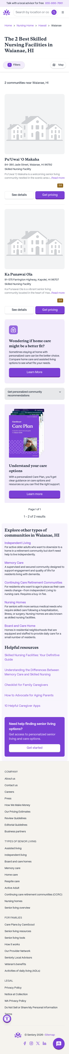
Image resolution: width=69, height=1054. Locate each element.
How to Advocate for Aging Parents (29, 695)
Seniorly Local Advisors (18, 957)
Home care (11, 875)
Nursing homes (13, 901)
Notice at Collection (16, 994)
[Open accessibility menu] (7, 1019)
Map (58, 64)
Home (8, 25)
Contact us (11, 785)
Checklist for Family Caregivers (26, 685)
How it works (12, 944)
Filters (14, 65)
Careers (9, 792)
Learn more (34, 494)
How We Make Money (17, 805)
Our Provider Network (17, 951)
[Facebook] (25, 1043)
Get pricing (50, 195)
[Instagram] (31, 1043)
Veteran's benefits (15, 964)
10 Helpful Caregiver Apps (22, 706)
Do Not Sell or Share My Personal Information (31, 1007)
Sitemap (50, 1035)
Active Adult (12, 888)
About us (10, 779)
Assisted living (13, 848)
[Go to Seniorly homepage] (7, 12)
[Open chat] (59, 1044)
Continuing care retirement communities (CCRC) (33, 894)
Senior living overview (17, 908)
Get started (34, 748)
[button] (54, 12)
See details (19, 195)
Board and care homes (18, 861)
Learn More (34, 372)
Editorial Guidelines (16, 825)
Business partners (15, 831)
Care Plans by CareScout (20, 924)
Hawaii (42, 25)
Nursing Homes (15, 602)
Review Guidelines (15, 818)
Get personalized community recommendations (34, 394)
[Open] (62, 12)
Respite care (12, 881)
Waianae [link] (56, 25)
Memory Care (14, 563)
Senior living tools (15, 938)
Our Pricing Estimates (17, 812)
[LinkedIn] (44, 1043)
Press (8, 798)
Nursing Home (25, 25)
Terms (8, 1014)
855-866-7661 (54, 3)
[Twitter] (38, 1043)
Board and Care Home (20, 626)
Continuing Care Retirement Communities (33, 582)
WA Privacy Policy (15, 1001)
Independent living (16, 855)
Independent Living (18, 543)
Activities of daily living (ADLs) (22, 971)
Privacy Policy (13, 988)
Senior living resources (18, 931)
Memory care (12, 868)
